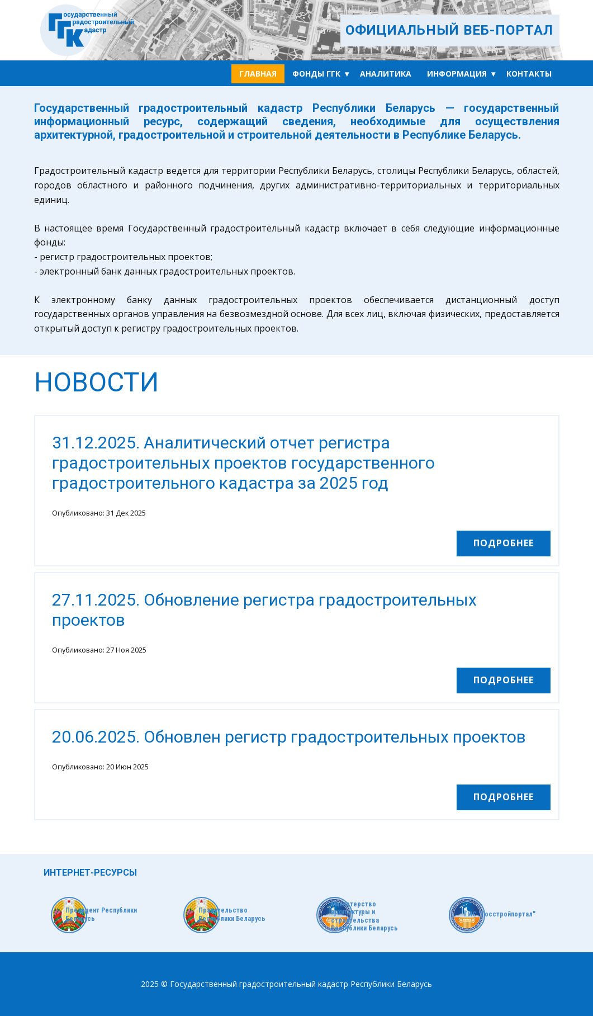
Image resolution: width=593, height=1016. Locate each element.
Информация (457, 73)
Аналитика (385, 73)
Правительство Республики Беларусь (231, 914)
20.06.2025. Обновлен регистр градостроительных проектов (289, 736)
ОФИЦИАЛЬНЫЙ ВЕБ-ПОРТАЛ (449, 30)
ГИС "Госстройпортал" (499, 914)
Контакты (529, 73)
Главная (258, 73)
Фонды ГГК (316, 73)
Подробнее (503, 543)
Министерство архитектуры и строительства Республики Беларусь (364, 916)
